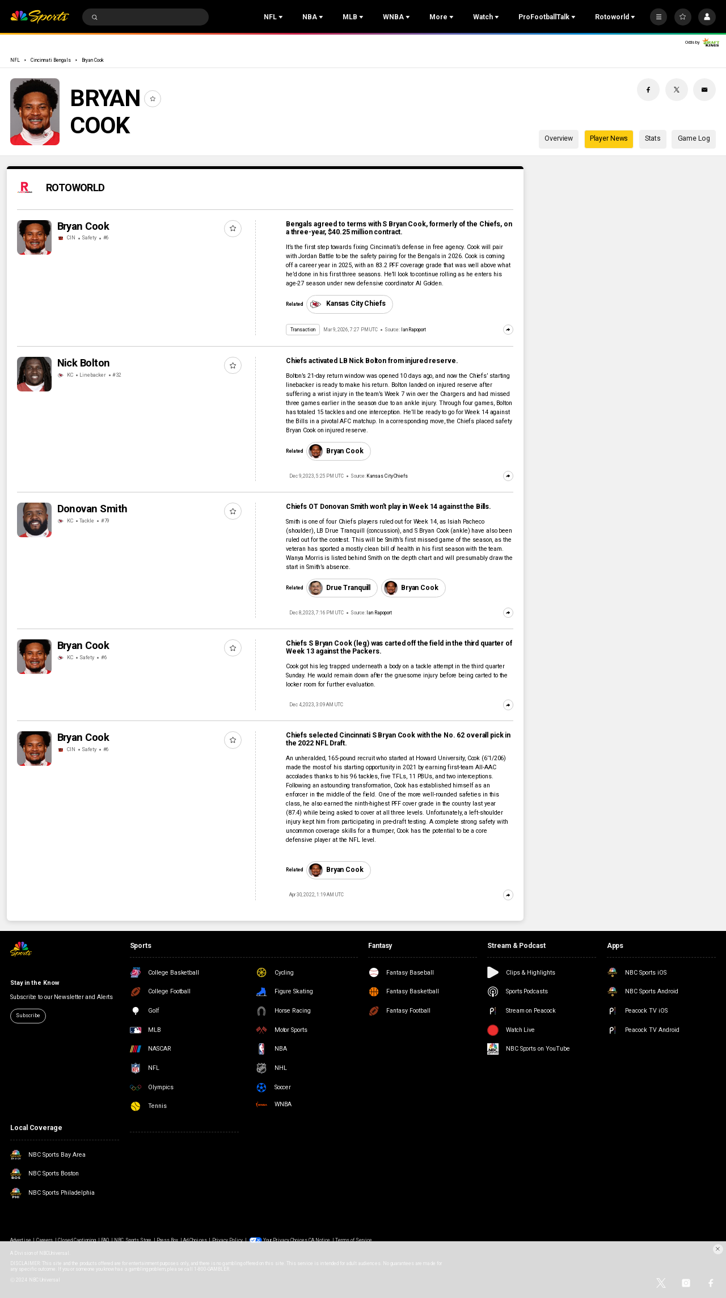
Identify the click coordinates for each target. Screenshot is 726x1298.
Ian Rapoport (413, 329)
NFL (15, 60)
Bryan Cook (93, 60)
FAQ (105, 1240)
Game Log (694, 138)
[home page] (39, 17)
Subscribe (28, 1015)
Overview (558, 138)
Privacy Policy (227, 1240)
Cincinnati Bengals (51, 60)
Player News (609, 138)
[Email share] (704, 89)
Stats (653, 138)
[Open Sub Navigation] (281, 17)
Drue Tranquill (339, 588)
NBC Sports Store (132, 1240)
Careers (44, 1240)
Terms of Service (353, 1240)
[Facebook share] (648, 89)
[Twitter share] (676, 89)
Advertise (20, 1240)
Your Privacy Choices (285, 1240)
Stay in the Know (34, 983)
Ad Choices (194, 1240)
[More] (658, 17)
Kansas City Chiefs (347, 304)
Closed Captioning (77, 1240)
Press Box (167, 1240)
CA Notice (319, 1240)
